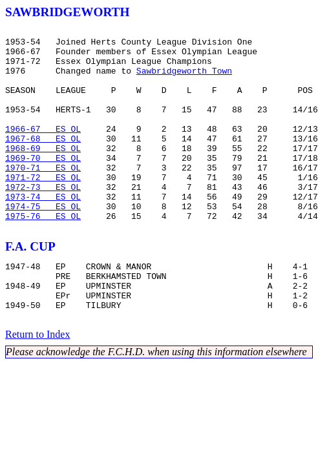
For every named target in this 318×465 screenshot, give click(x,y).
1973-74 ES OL (43, 231)
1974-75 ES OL (43, 243)
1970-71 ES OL (43, 196)
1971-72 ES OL (43, 208)
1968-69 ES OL (43, 173)
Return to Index (37, 386)
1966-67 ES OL (43, 150)
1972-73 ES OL (43, 219)
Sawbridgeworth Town (184, 80)
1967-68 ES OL (43, 161)
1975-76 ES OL (43, 254)
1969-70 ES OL (43, 185)
